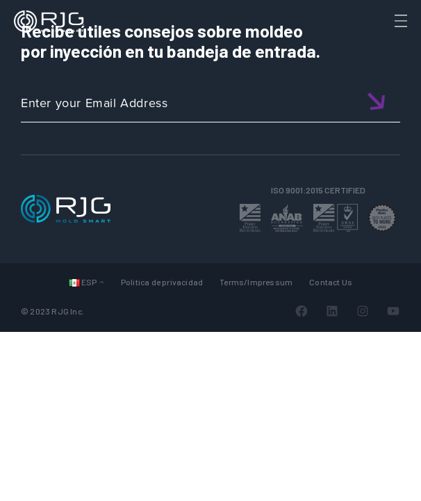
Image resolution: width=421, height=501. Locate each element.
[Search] (381, 44)
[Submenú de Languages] (101, 281)
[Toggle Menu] (399, 21)
